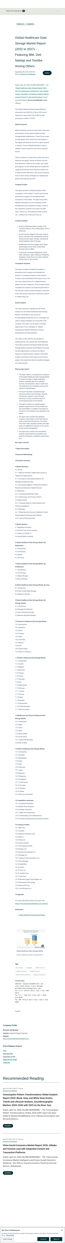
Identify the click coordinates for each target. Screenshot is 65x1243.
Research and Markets (27, 74)
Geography (29, 967)
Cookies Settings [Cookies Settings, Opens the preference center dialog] (7, 1239)
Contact (17, 1011)
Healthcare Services (21, 971)
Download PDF (8, 1054)
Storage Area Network (39, 974)
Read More (8, 1126)
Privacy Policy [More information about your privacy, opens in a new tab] (10, 1235)
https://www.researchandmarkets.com (16, 1039)
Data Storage (19, 967)
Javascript (6, 1062)
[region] (32, 1235)
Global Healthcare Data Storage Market (32, 915)
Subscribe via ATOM (10, 1060)
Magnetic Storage (34, 971)
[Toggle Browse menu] (58, 10)
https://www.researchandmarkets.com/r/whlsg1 (31, 904)
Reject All (56, 1239)
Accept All (43, 1239)
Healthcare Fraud (39, 967)
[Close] (62, 1230)
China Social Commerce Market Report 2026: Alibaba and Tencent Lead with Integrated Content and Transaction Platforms (30, 1149)
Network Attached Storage (23, 974)
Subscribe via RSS (9, 1057)
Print (4, 1051)
